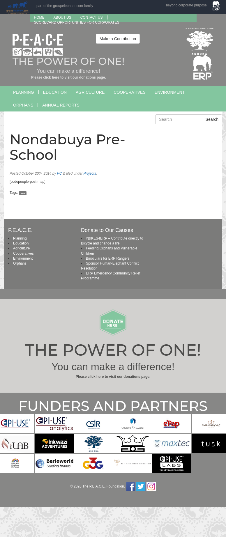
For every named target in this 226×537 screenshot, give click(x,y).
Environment (170, 92)
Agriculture (90, 92)
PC (59, 173)
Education (55, 92)
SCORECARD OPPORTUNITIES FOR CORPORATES (76, 22)
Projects (90, 173)
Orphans (23, 105)
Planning (23, 92)
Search (212, 119)
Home (39, 17)
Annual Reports (61, 105)
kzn (22, 193)
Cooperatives (129, 92)
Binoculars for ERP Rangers (108, 258)
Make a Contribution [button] (118, 38)
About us (62, 17)
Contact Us (91, 17)
